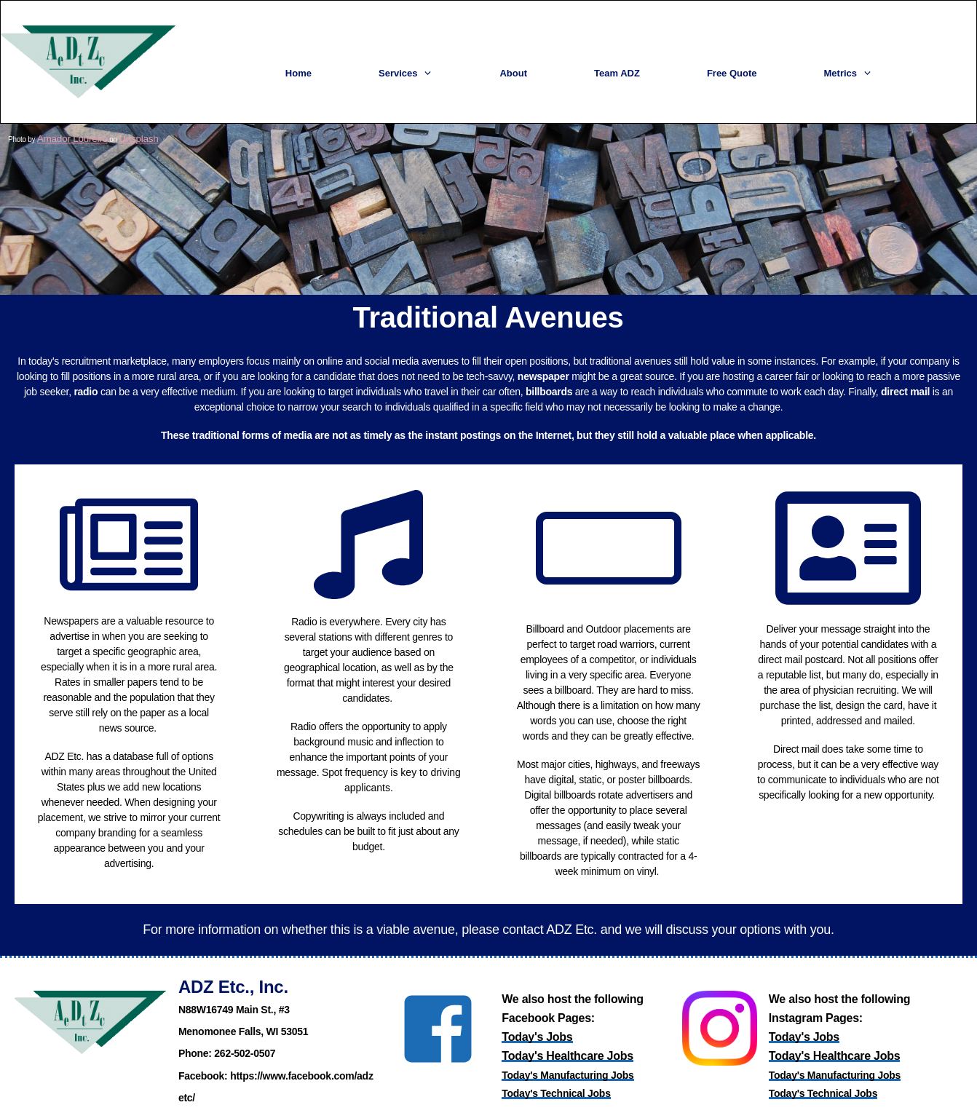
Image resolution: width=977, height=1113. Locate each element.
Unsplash (113, 124)
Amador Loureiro (61, 124)
